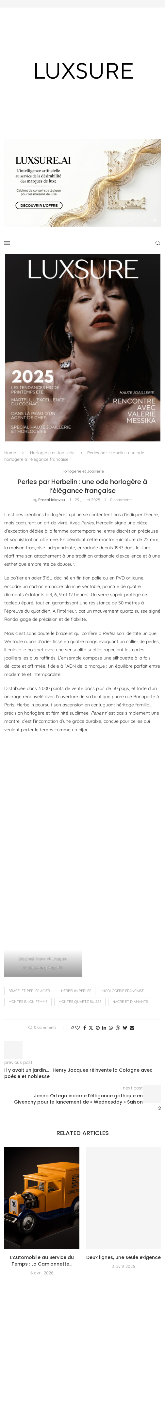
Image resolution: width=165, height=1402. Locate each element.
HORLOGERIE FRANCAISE (123, 991)
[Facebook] (5, 1336)
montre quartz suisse (79, 1002)
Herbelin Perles (76, 991)
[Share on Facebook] (84, 1028)
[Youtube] (55, 1336)
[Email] (68, 1336)
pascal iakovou (51, 500)
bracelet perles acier (29, 991)
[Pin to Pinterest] (98, 1028)
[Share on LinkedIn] (104, 1028)
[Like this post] (77, 1028)
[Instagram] (30, 1336)
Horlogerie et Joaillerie (52, 452)
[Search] (158, 243)
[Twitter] (17, 1336)
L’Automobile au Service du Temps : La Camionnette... (42, 1261)
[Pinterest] (43, 1336)
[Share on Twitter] (91, 1028)
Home (10, 452)
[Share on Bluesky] (125, 1028)
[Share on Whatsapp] (111, 1028)
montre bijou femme (27, 1002)
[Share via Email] (132, 1028)
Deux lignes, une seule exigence (123, 1257)
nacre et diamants (130, 1002)
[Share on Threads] (117, 1028)
